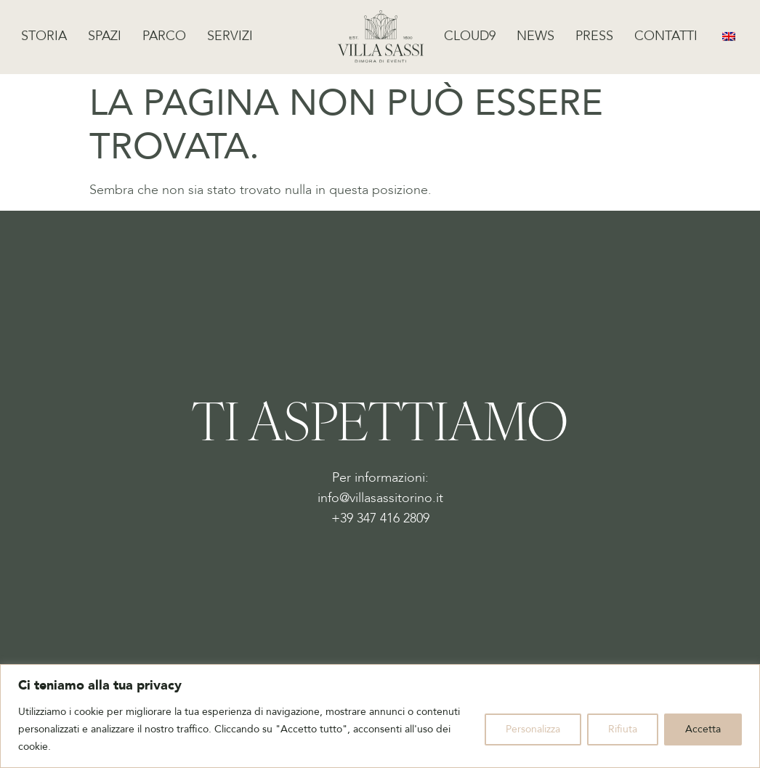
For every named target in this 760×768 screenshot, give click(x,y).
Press (594, 33)
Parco (164, 33)
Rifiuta (622, 729)
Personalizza (533, 729)
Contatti (666, 33)
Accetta (703, 729)
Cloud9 (470, 33)
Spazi (104, 33)
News (535, 33)
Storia (44, 33)
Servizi (230, 33)
